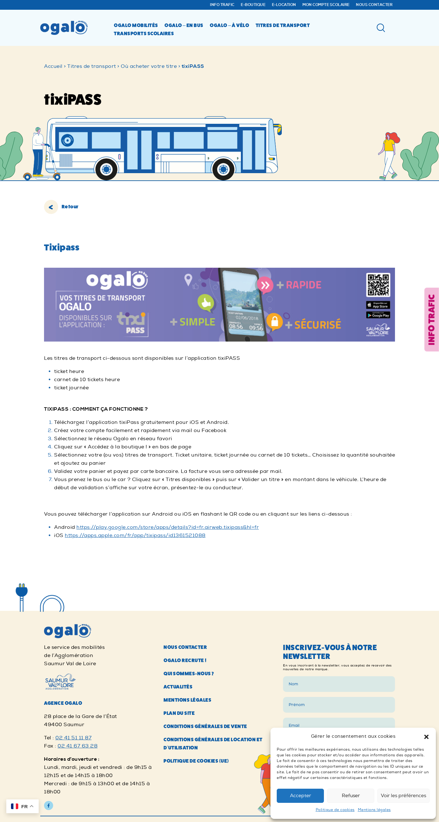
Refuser (351, 796)
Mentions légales (374, 810)
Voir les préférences (403, 796)
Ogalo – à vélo (229, 25)
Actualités (178, 815)
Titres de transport (283, 25)
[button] (426, 736)
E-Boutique (253, 5)
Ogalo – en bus (183, 25)
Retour (61, 207)
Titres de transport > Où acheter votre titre (122, 66)
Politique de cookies (335, 810)
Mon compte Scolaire (326, 5)
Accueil (53, 66)
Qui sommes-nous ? (189, 802)
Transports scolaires (144, 33)
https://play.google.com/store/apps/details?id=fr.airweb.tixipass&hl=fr (167, 527)
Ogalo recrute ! (185, 789)
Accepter (300, 796)
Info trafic (222, 5)
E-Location (284, 5)
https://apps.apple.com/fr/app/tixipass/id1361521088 (135, 535)
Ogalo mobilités (136, 25)
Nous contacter (374, 5)
